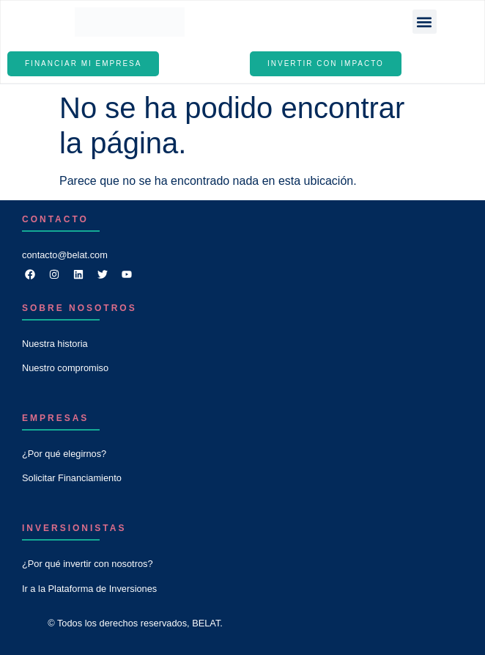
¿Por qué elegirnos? (64, 453)
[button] (424, 22)
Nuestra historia (55, 343)
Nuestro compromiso (65, 367)
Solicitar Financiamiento (72, 477)
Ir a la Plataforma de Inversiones (89, 588)
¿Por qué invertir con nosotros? (87, 563)
